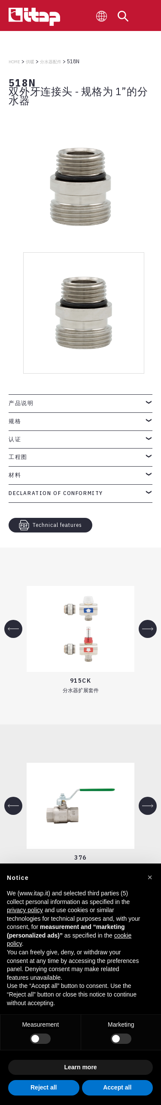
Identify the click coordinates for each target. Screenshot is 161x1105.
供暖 (30, 62)
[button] (150, 877)
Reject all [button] (43, 1087)
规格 (15, 421)
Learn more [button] (80, 1067)
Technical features (50, 525)
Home (14, 62)
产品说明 (21, 403)
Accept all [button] (117, 1087)
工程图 (18, 457)
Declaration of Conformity (56, 493)
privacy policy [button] (25, 910)
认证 (15, 439)
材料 (15, 475)
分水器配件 (50, 62)
